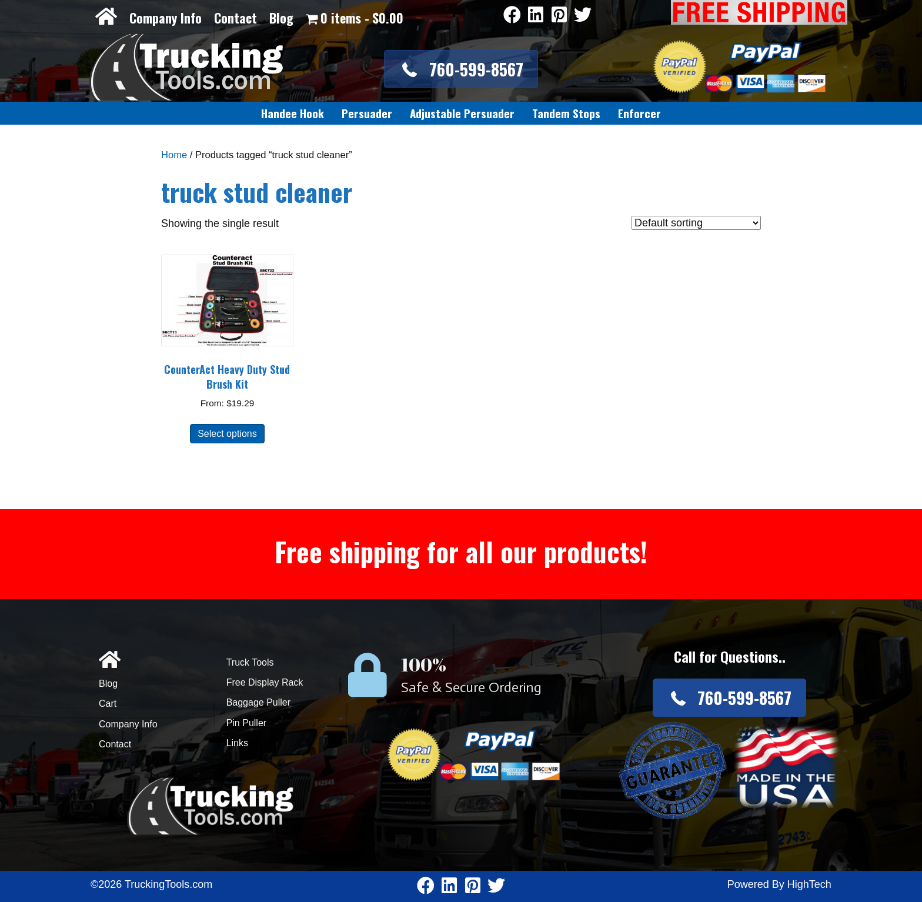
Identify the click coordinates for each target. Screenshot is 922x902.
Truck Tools (250, 662)
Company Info (165, 17)
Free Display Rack (264, 682)
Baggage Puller (258, 702)
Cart (107, 704)
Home (174, 155)
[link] (292, 113)
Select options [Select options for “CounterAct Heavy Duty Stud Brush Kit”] (227, 434)
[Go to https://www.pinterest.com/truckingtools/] (559, 15)
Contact (235, 17)
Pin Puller (246, 723)
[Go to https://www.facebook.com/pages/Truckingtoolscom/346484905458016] (512, 15)
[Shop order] (696, 223)
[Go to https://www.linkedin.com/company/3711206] (535, 15)
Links (237, 743)
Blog (281, 17)
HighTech (809, 884)
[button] (460, 69)
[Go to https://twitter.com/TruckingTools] (583, 15)
